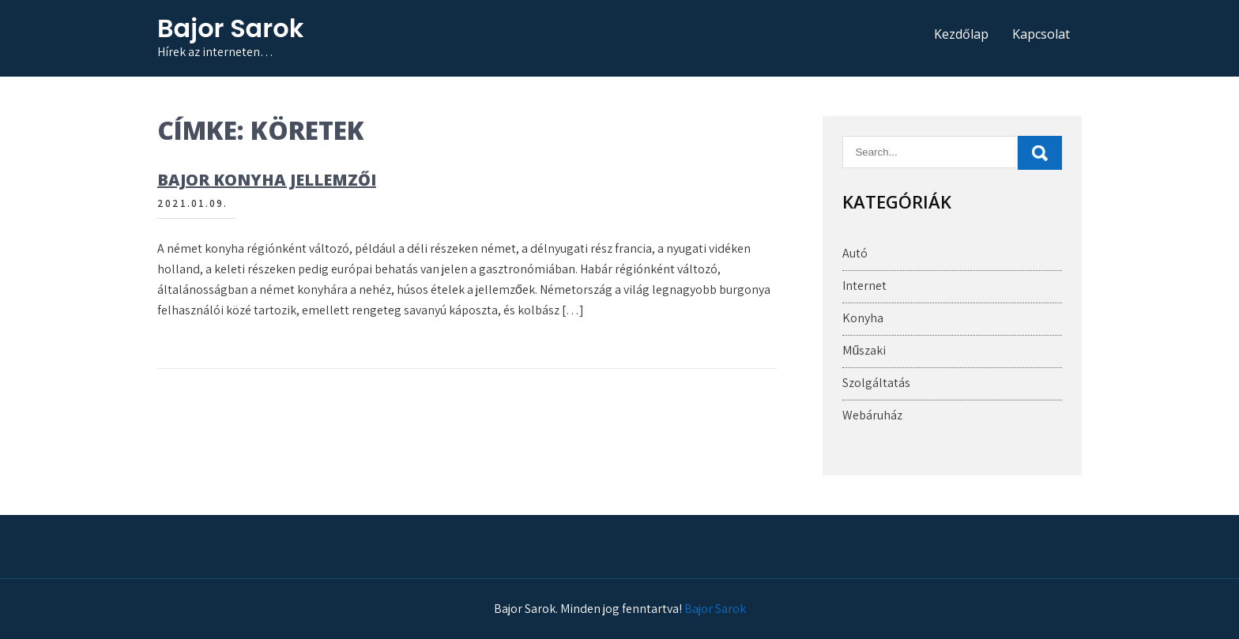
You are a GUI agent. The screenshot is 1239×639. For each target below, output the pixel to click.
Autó (855, 253)
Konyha (862, 318)
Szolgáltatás (876, 382)
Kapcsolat (1041, 34)
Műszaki (864, 350)
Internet (864, 285)
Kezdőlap (961, 34)
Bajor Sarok (230, 28)
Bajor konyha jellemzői (266, 179)
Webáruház (872, 415)
